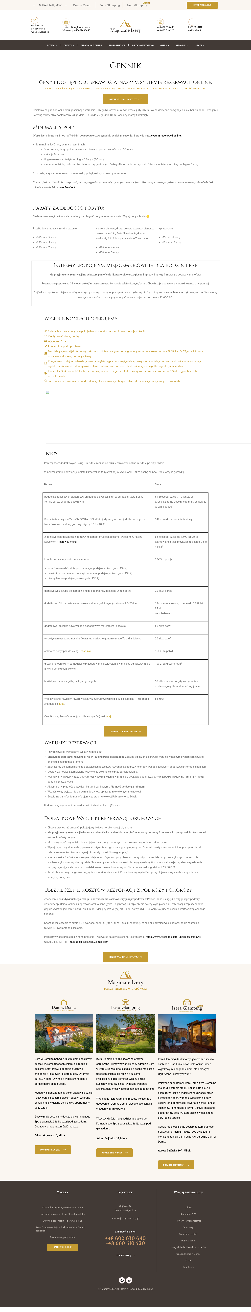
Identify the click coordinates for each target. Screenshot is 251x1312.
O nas (188, 1260)
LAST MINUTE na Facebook (195, 29)
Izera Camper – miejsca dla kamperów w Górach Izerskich (60, 1229)
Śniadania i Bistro (188, 1233)
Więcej (199, 45)
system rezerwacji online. (166, 135)
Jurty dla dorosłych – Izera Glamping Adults (62, 1213)
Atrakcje (182, 45)
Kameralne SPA (117, 45)
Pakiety (69, 45)
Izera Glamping (110, 5)
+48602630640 (82, 30)
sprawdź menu (68, 541)
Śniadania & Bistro (91, 45)
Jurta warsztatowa (143, 45)
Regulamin (188, 1266)
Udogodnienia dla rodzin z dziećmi (188, 1247)
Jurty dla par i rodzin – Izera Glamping (62, 1220)
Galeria (164, 45)
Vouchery (188, 1227)
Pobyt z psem (188, 1240)
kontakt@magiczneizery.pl (77, 27)
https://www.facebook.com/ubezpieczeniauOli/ (173, 936)
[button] (202, 5)
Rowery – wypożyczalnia (62, 1237)
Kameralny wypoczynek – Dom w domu (62, 1207)
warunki (86, 651)
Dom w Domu (82, 5)
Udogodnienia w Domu (188, 1253)
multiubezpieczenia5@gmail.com (88, 941)
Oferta (52, 45)
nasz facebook (67, 187)
